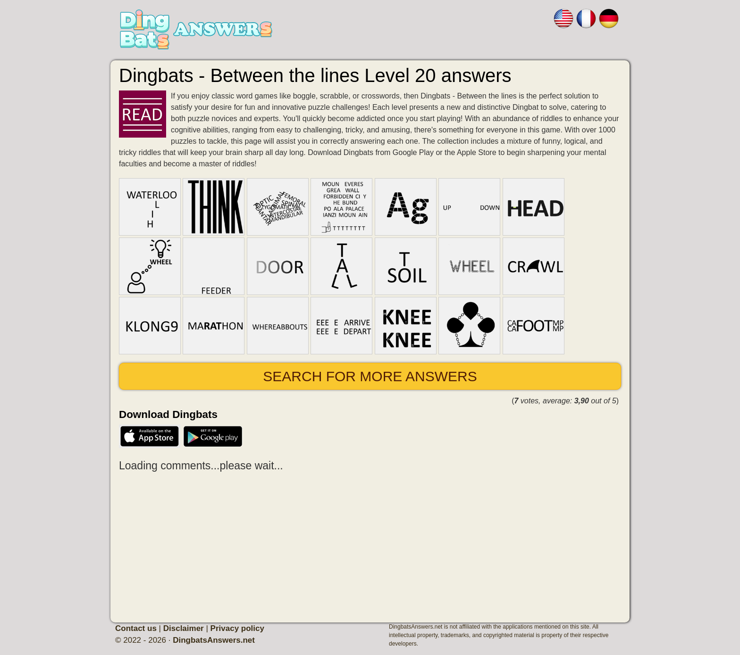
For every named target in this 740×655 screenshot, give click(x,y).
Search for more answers (370, 376)
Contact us (136, 628)
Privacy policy (237, 628)
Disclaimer (183, 628)
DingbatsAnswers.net (214, 640)
